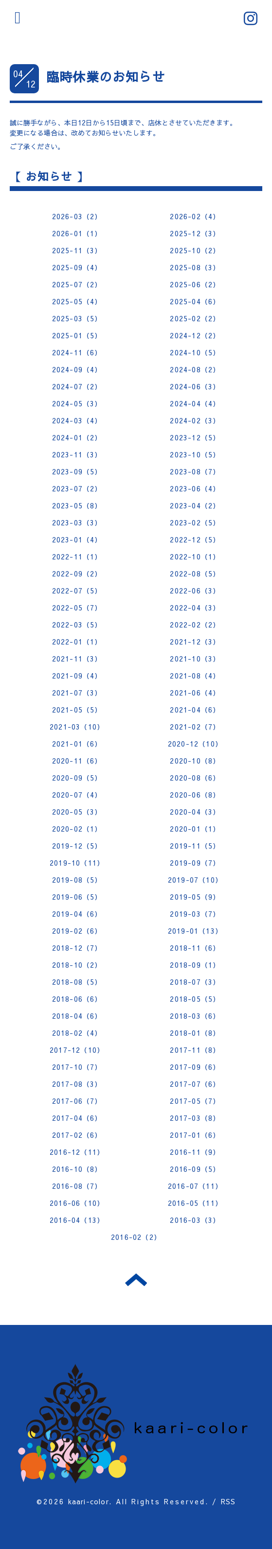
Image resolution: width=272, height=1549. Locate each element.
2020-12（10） (195, 743)
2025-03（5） (77, 318)
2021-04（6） (195, 709)
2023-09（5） (77, 471)
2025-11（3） (77, 250)
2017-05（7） (195, 1101)
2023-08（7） (195, 471)
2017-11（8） (195, 1050)
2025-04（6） (195, 301)
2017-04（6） (77, 1118)
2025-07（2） (77, 284)
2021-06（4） (195, 692)
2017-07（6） (195, 1084)
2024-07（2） (77, 386)
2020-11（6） (77, 761)
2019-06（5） (77, 897)
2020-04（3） (195, 812)
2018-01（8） (195, 1033)
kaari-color (88, 1501)
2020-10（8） (195, 761)
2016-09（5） (195, 1169)
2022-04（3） (195, 607)
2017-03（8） (195, 1118)
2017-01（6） (195, 1135)
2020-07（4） (77, 795)
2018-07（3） (195, 982)
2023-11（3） (77, 454)
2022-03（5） (77, 624)
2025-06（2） (195, 284)
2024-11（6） (77, 352)
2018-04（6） (77, 1016)
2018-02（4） (77, 1033)
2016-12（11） (77, 1152)
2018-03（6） (195, 1016)
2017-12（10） (77, 1050)
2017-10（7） (77, 1067)
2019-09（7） (195, 863)
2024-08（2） (195, 369)
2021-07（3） (77, 692)
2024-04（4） (195, 403)
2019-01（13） (195, 931)
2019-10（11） (77, 863)
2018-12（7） (77, 948)
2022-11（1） (77, 556)
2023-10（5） (195, 454)
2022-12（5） (195, 539)
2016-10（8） (77, 1169)
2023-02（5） (195, 522)
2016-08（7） (77, 1186)
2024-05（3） (77, 403)
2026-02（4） (195, 216)
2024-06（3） (195, 386)
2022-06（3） (195, 590)
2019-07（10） (195, 880)
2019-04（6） (77, 914)
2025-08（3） (195, 267)
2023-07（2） (77, 488)
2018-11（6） (195, 948)
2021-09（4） (77, 675)
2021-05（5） (77, 709)
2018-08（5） (77, 982)
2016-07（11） (195, 1186)
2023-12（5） (195, 437)
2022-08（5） (195, 573)
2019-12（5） (77, 846)
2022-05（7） (77, 607)
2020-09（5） (77, 778)
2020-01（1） (195, 829)
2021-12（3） (195, 641)
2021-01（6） (77, 743)
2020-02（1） (77, 829)
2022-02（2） (195, 624)
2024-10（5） (195, 352)
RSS (228, 1501)
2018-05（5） (195, 999)
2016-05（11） (195, 1203)
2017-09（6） (195, 1067)
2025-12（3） (195, 233)
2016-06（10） (77, 1203)
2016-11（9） (195, 1152)
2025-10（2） (195, 250)
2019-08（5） (77, 880)
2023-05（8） (77, 505)
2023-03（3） (77, 522)
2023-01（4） (77, 539)
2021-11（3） (77, 658)
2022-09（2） (77, 573)
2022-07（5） (77, 590)
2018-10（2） (77, 965)
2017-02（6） (77, 1135)
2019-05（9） (195, 897)
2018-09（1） (195, 965)
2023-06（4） (195, 488)
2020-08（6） (195, 778)
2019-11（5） (195, 846)
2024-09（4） (77, 369)
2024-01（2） (77, 437)
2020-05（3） (77, 812)
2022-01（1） (77, 641)
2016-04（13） (77, 1220)
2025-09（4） (77, 267)
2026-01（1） (77, 233)
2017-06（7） (77, 1101)
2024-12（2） (195, 335)
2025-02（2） (195, 318)
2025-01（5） (77, 335)
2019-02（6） (77, 931)
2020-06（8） (195, 795)
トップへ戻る (136, 1279)
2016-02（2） (136, 1237)
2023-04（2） (195, 505)
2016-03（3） (195, 1220)
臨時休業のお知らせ (105, 76)
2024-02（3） (195, 420)
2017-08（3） (77, 1084)
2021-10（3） (195, 658)
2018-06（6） (77, 999)
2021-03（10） (77, 726)
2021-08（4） (195, 675)
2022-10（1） (195, 556)
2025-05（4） (77, 301)
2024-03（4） (77, 420)
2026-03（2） (77, 216)
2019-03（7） (195, 914)
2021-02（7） (195, 726)
